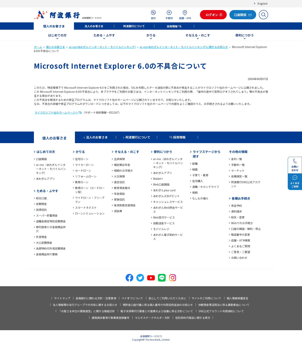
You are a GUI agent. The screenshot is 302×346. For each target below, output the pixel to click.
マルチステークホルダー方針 (152, 318)
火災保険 (119, 176)
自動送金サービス (164, 223)
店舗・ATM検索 (240, 240)
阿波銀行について (134, 26)
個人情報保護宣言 (237, 298)
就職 (195, 163)
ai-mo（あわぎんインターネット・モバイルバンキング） (51, 169)
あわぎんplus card (164, 190)
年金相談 (119, 194)
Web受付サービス (164, 217)
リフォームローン (85, 176)
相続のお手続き (123, 170)
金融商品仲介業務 (47, 254)
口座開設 (41, 159)
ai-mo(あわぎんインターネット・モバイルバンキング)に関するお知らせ (184, 47)
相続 (195, 192)
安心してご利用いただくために (167, 298)
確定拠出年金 (122, 165)
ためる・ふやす (104, 35)
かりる (151, 35)
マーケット (238, 170)
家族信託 (119, 199)
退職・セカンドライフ (205, 187)
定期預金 (41, 204)
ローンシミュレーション (90, 213)
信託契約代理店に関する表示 (192, 318)
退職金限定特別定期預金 (51, 221)
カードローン (83, 170)
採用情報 (172, 26)
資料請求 (236, 211)
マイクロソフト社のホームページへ (56, 112)
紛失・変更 (238, 217)
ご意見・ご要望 (240, 252)
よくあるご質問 (240, 246)
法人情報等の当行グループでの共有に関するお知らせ (85, 305)
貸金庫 (118, 211)
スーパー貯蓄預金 (47, 215)
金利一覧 (236, 159)
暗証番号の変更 (240, 234)
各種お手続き (241, 198)
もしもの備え (200, 198)
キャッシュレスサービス (168, 202)
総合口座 (41, 198)
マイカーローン (84, 165)
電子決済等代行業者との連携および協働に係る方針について (156, 311)
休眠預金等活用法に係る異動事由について (223, 305)
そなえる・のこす (197, 35)
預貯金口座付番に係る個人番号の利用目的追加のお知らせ (158, 305)
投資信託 (41, 210)
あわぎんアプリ (45, 179)
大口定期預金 (44, 243)
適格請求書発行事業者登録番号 (110, 318)
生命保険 (119, 159)
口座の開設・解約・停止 (246, 229)
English (263, 3)
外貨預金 (41, 237)
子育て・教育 (200, 175)
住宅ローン (81, 159)
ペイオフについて (132, 298)
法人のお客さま (94, 26)
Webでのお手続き (242, 223)
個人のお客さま (54, 26)
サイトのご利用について (206, 298)
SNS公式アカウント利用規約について (221, 311)
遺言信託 (119, 182)
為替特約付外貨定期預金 (51, 248)
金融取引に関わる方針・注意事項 (96, 298)
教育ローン (81, 182)
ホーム (38, 47)
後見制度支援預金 (125, 205)
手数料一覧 (238, 165)
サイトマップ (62, 298)
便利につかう (244, 35)
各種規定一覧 (239, 176)
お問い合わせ (239, 258)
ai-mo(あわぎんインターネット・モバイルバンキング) (102, 47)
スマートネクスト (86, 207)
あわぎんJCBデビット (166, 196)
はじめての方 (57, 35)
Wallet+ (158, 179)
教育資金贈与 (122, 188)
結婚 (195, 169)
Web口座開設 (161, 184)
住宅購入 (197, 181)
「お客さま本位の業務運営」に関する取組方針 (86, 311)
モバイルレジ (161, 229)
